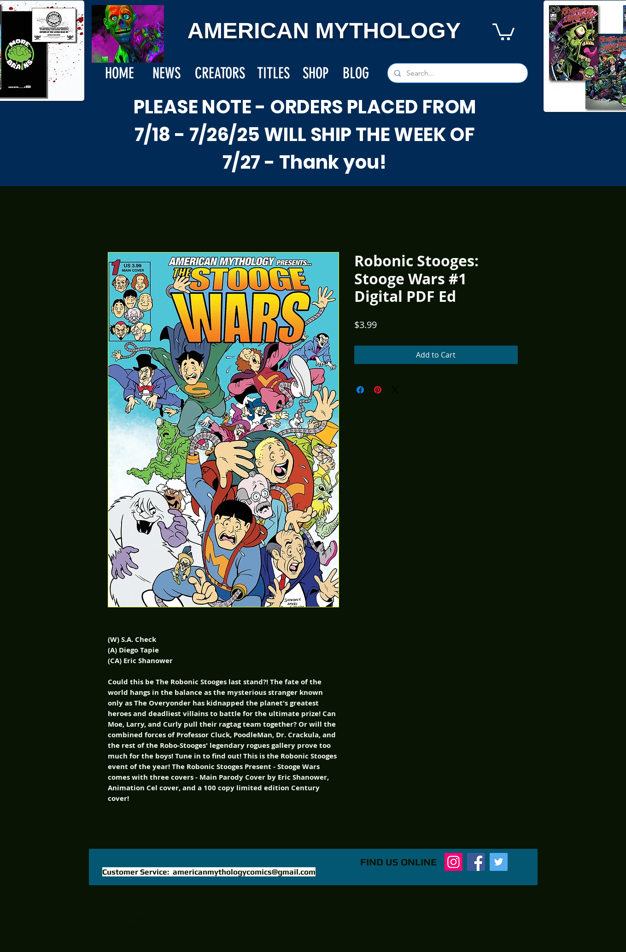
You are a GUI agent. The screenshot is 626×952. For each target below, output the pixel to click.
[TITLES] (273, 73)
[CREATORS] (220, 73)
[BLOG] (356, 73)
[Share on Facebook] (360, 389)
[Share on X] (395, 389)
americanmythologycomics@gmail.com (244, 871)
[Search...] (457, 73)
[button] (503, 31)
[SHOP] (315, 73)
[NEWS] (166, 73)
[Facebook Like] (288, 867)
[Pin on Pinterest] (377, 389)
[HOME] (119, 73)
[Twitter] (499, 862)
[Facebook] (476, 862)
